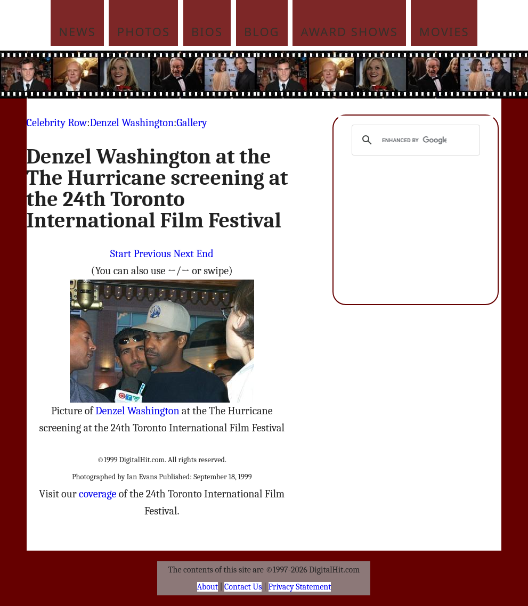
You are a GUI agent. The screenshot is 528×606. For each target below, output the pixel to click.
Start (120, 254)
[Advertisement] (284, 75)
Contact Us (243, 587)
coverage (97, 494)
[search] (414, 140)
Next (183, 254)
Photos (143, 31)
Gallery (191, 123)
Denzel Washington (132, 123)
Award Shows (349, 31)
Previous (152, 254)
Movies (444, 31)
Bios (207, 31)
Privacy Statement (300, 587)
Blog (262, 31)
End (204, 254)
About (207, 587)
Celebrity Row (57, 123)
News (77, 31)
